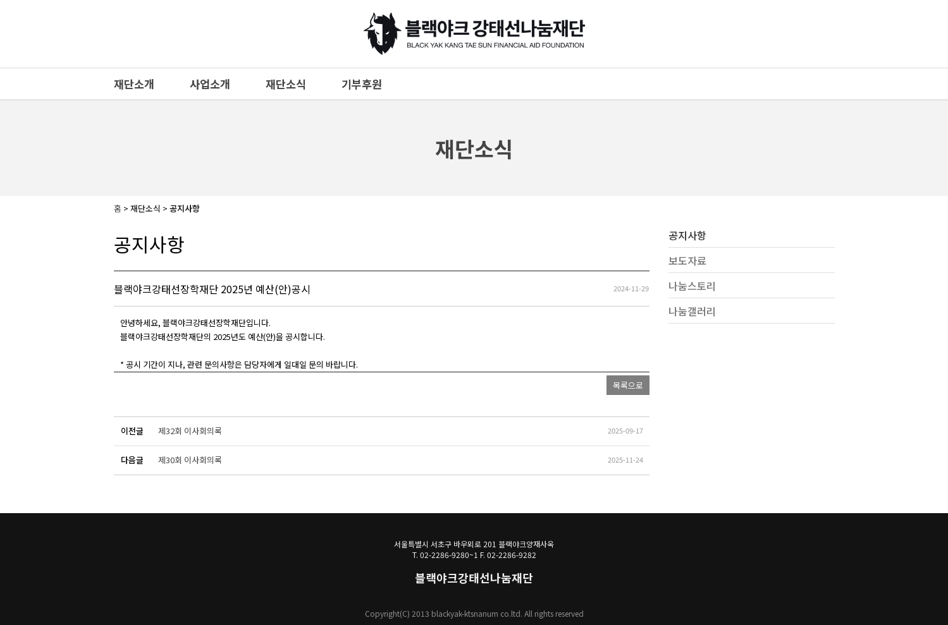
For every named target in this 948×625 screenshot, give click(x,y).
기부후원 (362, 84)
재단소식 (286, 84)
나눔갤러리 (692, 311)
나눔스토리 (692, 285)
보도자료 (687, 260)
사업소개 (210, 84)
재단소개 (134, 84)
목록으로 (628, 385)
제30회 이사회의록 (190, 460)
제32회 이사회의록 (190, 431)
